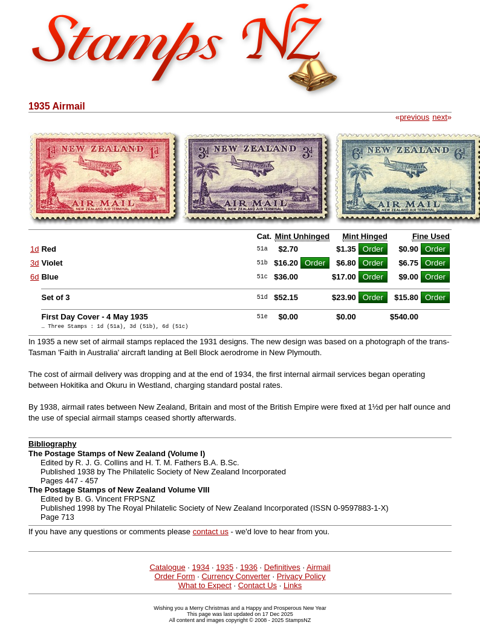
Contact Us (257, 587)
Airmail (318, 569)
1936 (249, 569)
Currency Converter (235, 578)
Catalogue (167, 569)
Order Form (174, 578)
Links (293, 587)
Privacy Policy (301, 578)
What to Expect (205, 587)
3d (34, 262)
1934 (201, 569)
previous (414, 117)
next (439, 117)
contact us (211, 533)
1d (34, 249)
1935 (224, 569)
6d (34, 276)
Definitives (282, 569)
